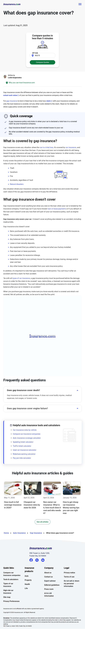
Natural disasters (16, 184)
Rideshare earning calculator (24, 454)
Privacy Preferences (11, 601)
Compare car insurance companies (26, 434)
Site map (6, 597)
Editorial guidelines (51, 585)
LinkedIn (42, 560)
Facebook (31, 560)
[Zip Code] (42, 55)
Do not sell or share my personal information (71, 583)
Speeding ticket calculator (23, 442)
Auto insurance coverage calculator (27, 438)
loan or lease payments (57, 209)
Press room (48, 589)
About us (47, 573)
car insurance (71, 147)
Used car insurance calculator (24, 450)
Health (27, 584)
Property (28, 580)
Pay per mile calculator (22, 458)
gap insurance (11, 101)
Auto (26, 576)
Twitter (37, 560)
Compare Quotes (42, 62)
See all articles (42, 522)
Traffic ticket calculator (22, 446)
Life (26, 588)
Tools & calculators (10, 579)
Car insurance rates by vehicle (24, 430)
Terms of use (69, 577)
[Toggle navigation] (80, 4)
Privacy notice (69, 573)
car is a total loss (46, 147)
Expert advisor (50, 581)
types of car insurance (21, 278)
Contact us (48, 577)
